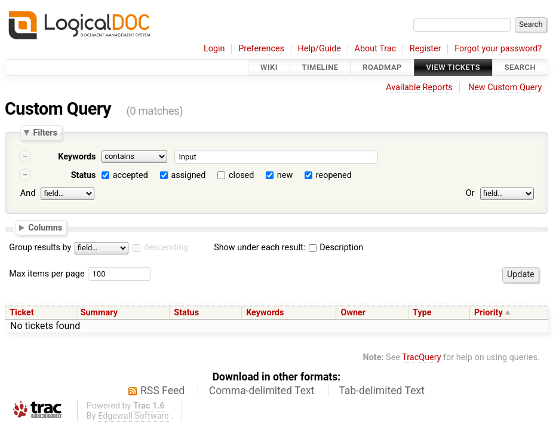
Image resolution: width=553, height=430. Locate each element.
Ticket (21, 313)
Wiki (269, 67)
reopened (334, 175)
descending (166, 247)
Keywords (77, 157)
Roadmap (382, 67)
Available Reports (419, 87)
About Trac (376, 49)
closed (241, 175)
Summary (99, 313)
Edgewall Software (133, 416)
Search (520, 67)
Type (422, 313)
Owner (352, 313)
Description (336, 247)
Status (83, 175)
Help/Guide (319, 49)
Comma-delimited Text (262, 391)
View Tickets (453, 67)
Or (470, 193)
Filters (45, 132)
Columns (45, 227)
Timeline (320, 67)
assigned (188, 175)
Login (214, 49)
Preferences (261, 49)
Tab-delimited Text (382, 391)
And (27, 193)
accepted (130, 175)
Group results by (40, 247)
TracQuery (421, 357)
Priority (488, 313)
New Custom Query (505, 87)
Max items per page (46, 274)
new (285, 175)
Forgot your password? (498, 49)
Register (425, 49)
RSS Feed (162, 391)
